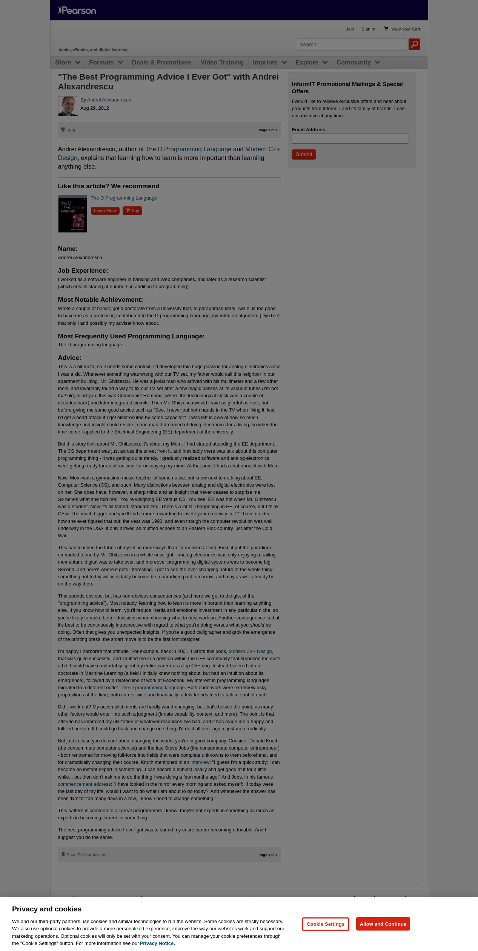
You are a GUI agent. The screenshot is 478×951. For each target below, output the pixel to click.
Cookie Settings (325, 923)
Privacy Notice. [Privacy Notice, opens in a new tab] (157, 943)
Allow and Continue (383, 923)
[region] (239, 924)
